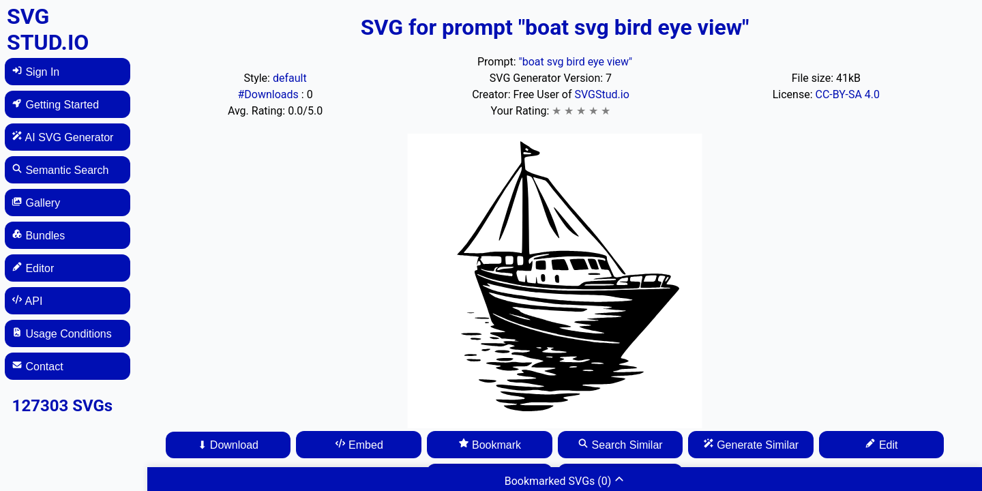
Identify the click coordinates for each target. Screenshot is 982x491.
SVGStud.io (601, 94)
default (290, 78)
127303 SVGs (62, 405)
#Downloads (269, 94)
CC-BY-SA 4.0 (847, 94)
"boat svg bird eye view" (576, 61)
